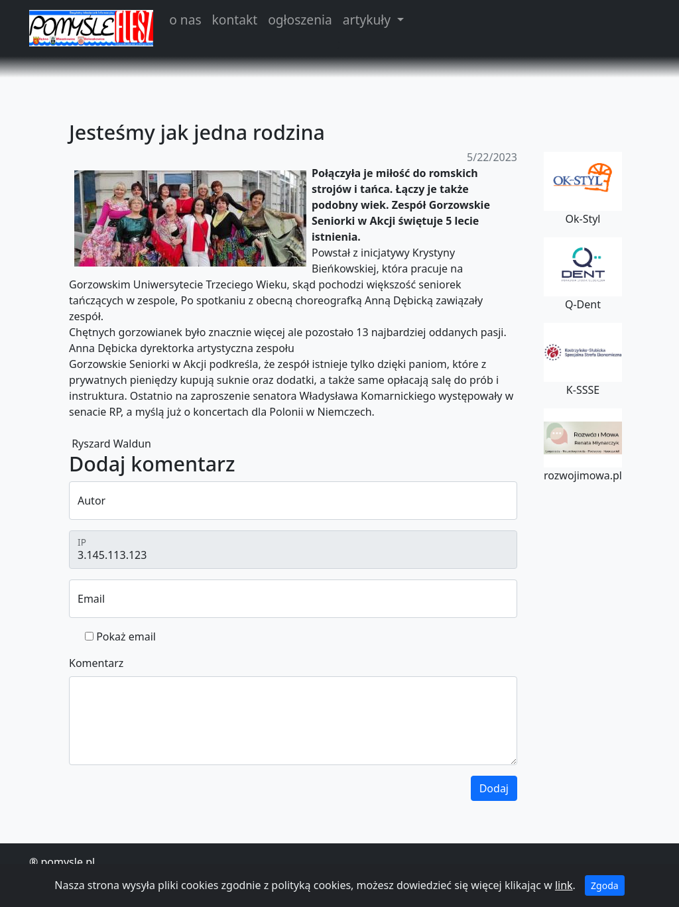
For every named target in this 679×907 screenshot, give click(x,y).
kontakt (235, 20)
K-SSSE (583, 360)
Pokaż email (126, 636)
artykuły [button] (368, 20)
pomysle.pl (67, 862)
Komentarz (96, 663)
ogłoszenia (300, 20)
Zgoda (605, 885)
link (564, 885)
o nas (185, 20)
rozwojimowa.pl (583, 445)
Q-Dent (583, 274)
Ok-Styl (583, 189)
